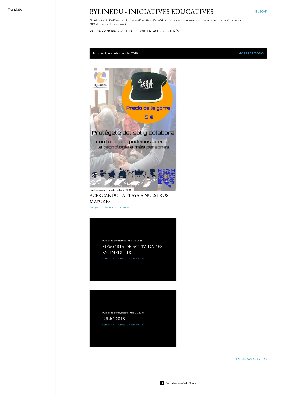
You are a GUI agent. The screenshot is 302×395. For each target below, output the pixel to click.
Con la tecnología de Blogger (178, 383)
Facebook (137, 31)
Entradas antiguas (251, 359)
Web (123, 31)
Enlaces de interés (163, 31)
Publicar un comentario (117, 207)
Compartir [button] (96, 207)
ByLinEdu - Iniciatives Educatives (152, 11)
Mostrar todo (251, 53)
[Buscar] (261, 11)
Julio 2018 (113, 319)
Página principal (103, 31)
